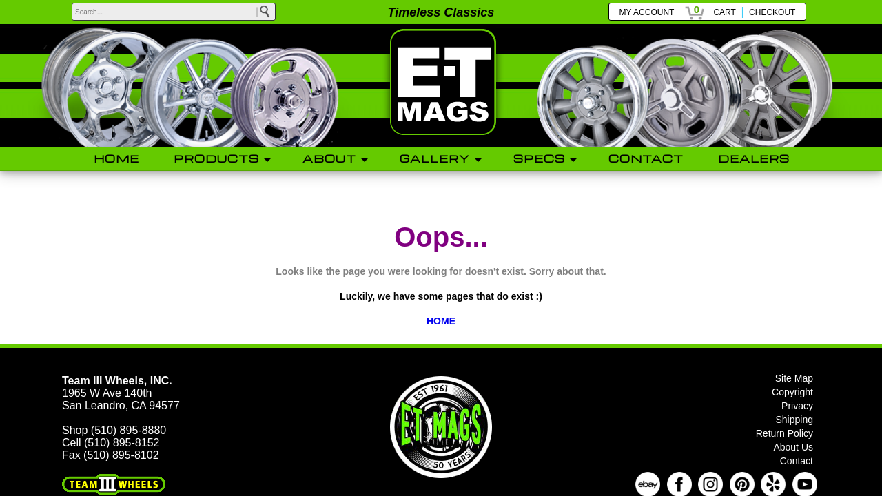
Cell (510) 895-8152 (110, 442)
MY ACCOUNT (647, 12)
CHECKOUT (772, 12)
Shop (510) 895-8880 (114, 430)
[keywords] (174, 12)
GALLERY (435, 158)
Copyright (792, 391)
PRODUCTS (216, 158)
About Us (793, 447)
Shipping (795, 419)
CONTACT (646, 158)
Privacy (797, 405)
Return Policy (784, 433)
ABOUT (329, 158)
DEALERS (754, 158)
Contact (796, 460)
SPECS (539, 158)
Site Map (794, 378)
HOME (116, 158)
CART (724, 12)
